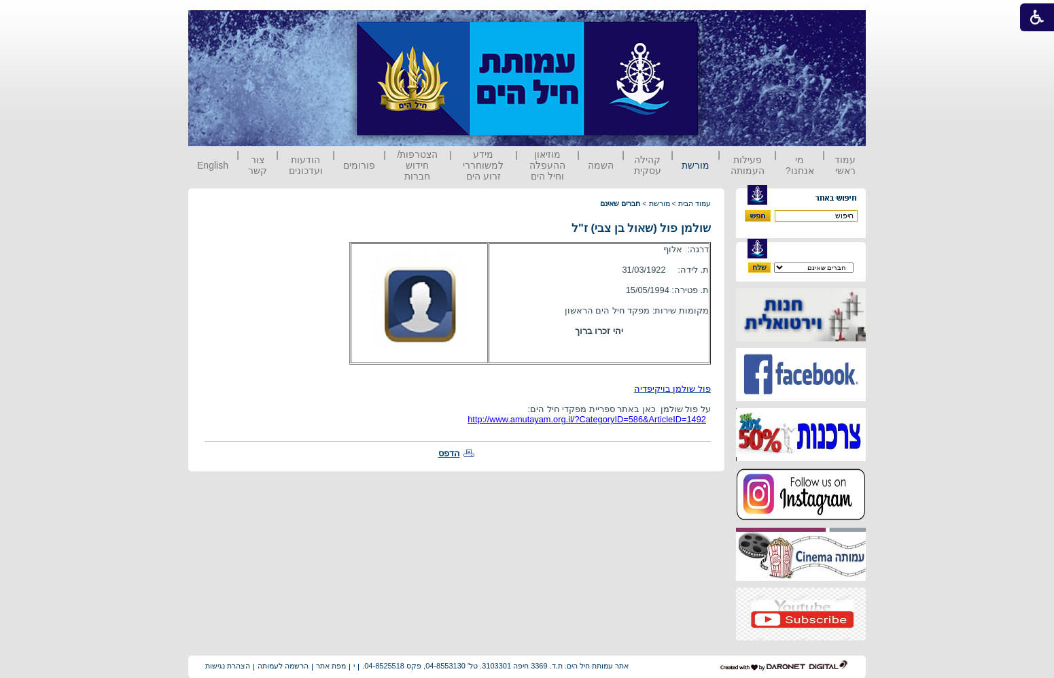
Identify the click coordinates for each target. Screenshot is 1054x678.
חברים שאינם (620, 203)
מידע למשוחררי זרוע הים (483, 165)
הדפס (449, 453)
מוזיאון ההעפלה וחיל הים (547, 165)
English (212, 165)
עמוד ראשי (845, 165)
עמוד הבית (694, 203)
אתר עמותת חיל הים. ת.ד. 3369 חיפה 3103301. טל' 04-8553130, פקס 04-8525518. (495, 666)
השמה (601, 165)
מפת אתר (331, 666)
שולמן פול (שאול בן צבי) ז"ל (641, 228)
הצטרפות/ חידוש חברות (418, 165)
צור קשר (257, 165)
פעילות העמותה (748, 165)
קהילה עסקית (647, 165)
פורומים (359, 165)
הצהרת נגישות (227, 666)
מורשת (695, 165)
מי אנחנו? (800, 165)
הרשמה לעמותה (283, 666)
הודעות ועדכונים (306, 165)
